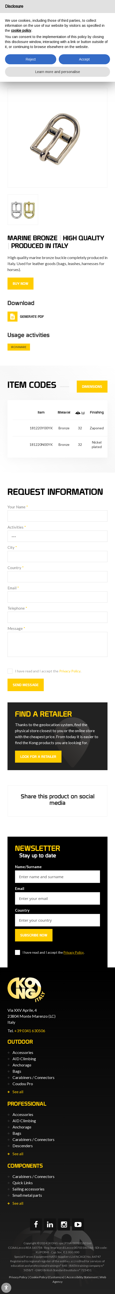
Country (16, 567)
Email (13, 588)
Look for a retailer (38, 757)
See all (17, 1091)
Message (16, 628)
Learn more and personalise (57, 72)
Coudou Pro (22, 1083)
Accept (84, 59)
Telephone (17, 608)
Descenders (22, 1145)
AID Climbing (24, 1058)
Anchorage (21, 1064)
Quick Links (22, 1182)
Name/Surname (28, 866)
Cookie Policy (38, 1277)
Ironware (18, 347)
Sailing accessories (28, 1188)
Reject (31, 59)
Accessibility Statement (82, 1277)
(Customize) (56, 1277)
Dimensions (92, 387)
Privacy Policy (69, 671)
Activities (17, 527)
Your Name (18, 507)
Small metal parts (27, 1195)
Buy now (20, 284)
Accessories (22, 1052)
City (12, 547)
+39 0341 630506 (29, 1030)
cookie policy (21, 31)
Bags (16, 1071)
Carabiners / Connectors (33, 1077)
